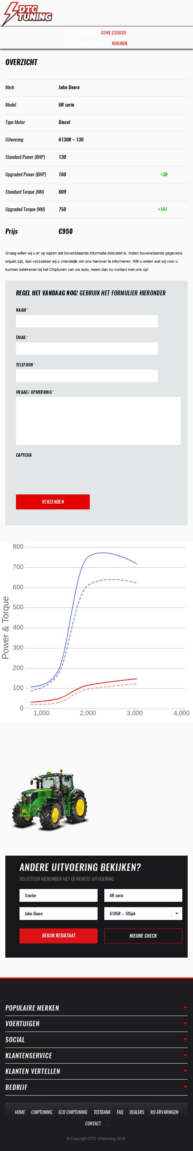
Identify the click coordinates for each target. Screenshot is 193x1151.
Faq (120, 1112)
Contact (93, 1123)
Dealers (136, 1112)
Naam (22, 310)
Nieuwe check (143, 936)
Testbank (102, 1112)
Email (22, 337)
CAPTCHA (24, 455)
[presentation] (70, 474)
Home (20, 1112)
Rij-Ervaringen (164, 1112)
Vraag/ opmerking (35, 392)
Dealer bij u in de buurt (96, 43)
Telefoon (25, 365)
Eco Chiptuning (73, 1112)
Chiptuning (41, 1112)
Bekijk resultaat (58, 935)
